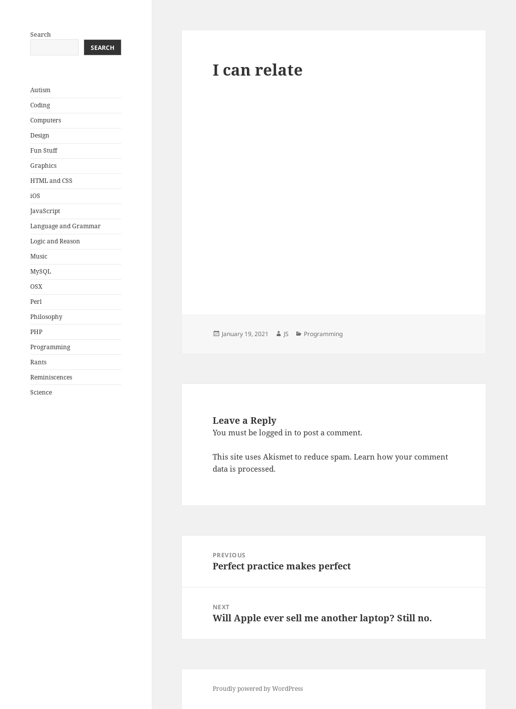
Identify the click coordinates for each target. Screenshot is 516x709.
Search (40, 34)
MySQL (40, 271)
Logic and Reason (55, 241)
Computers (45, 120)
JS (286, 334)
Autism (40, 90)
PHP (36, 332)
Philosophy (46, 316)
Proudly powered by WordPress (258, 688)
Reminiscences (51, 377)
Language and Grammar (65, 226)
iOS (35, 195)
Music (38, 256)
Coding (40, 105)
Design (39, 135)
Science (41, 392)
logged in (275, 432)
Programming (50, 347)
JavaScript (45, 211)
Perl (36, 301)
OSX (36, 286)
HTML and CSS (51, 180)
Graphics (43, 165)
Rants (38, 362)
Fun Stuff (43, 150)
